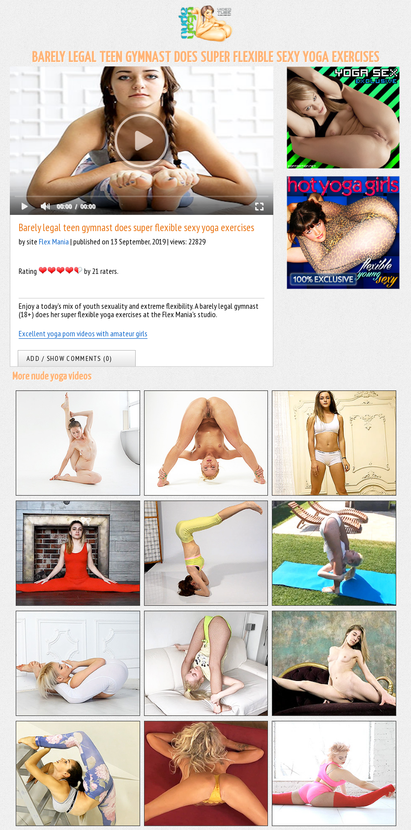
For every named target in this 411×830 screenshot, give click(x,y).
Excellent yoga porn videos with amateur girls (83, 333)
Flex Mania (54, 241)
